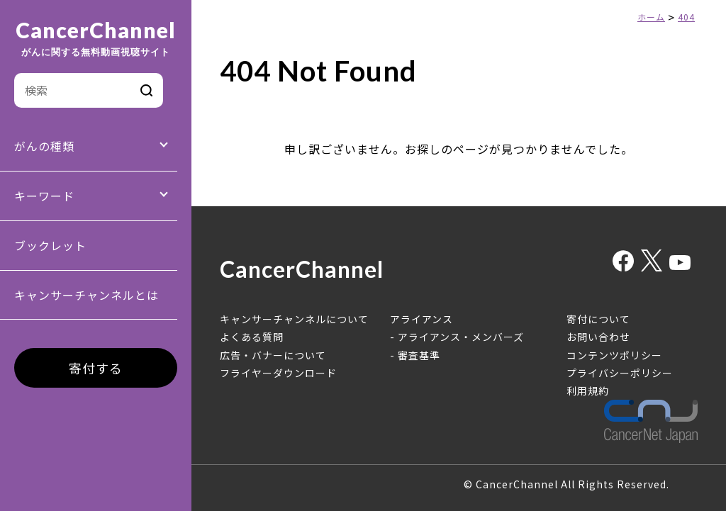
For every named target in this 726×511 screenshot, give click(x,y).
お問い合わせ (598, 337)
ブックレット (50, 245)
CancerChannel (96, 38)
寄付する (96, 368)
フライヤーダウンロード (278, 373)
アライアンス (421, 319)
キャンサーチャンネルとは (86, 294)
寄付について (598, 319)
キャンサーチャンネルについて (294, 319)
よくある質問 (252, 337)
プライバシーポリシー (619, 373)
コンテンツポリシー (614, 355)
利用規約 (587, 390)
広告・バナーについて (273, 355)
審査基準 (419, 355)
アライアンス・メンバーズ (461, 337)
